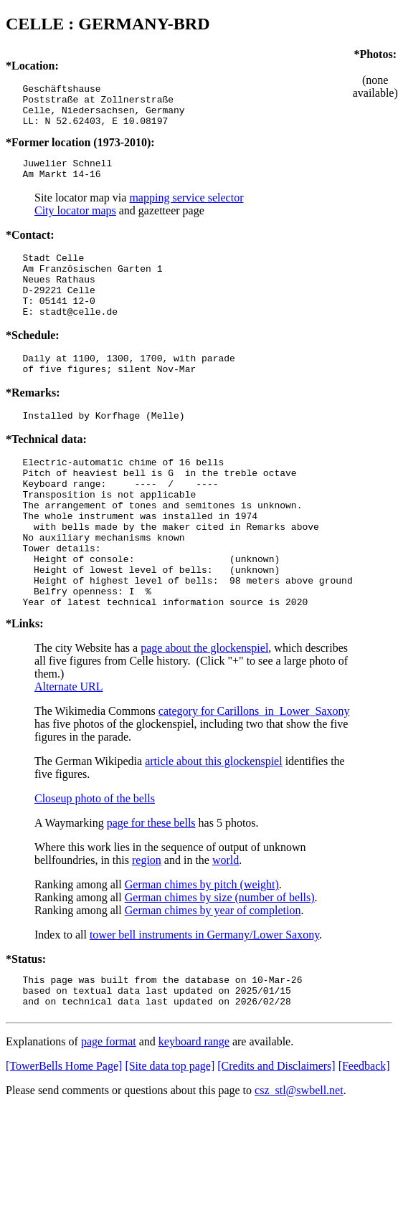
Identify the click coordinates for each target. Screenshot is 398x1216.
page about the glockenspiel (204, 710)
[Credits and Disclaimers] (276, 1135)
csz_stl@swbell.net (299, 1159)
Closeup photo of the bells (94, 861)
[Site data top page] (169, 1135)
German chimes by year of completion (213, 972)
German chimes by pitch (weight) (202, 947)
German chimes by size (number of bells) (220, 960)
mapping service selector (186, 210)
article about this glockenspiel (214, 823)
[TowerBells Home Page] (64, 1135)
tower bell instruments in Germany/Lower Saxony (204, 997)
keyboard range (193, 1110)
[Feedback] (364, 1135)
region (146, 922)
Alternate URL (68, 749)
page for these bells (151, 885)
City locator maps (75, 223)
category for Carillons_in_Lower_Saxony (254, 773)
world (225, 922)
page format (108, 1110)
